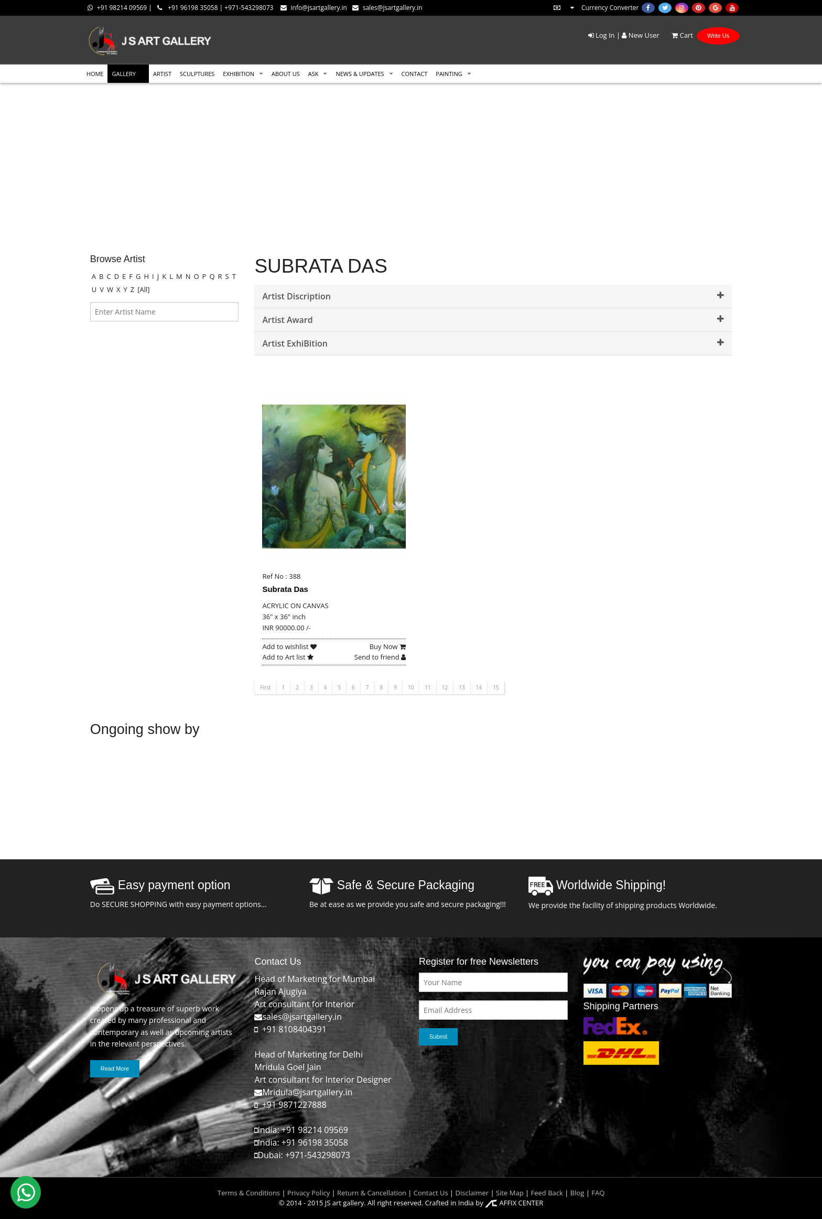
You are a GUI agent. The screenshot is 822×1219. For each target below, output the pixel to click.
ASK (313, 74)
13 (461, 687)
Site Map (509, 1193)
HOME (95, 74)
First (265, 687)
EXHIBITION (238, 74)
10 (411, 687)
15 (496, 687)
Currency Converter (595, 7)
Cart (677, 35)
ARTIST (162, 74)
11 (427, 687)
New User (640, 35)
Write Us (718, 36)
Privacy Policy (308, 1193)
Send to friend (380, 657)
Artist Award (493, 320)
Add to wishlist (289, 646)
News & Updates (360, 74)
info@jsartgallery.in (313, 7)
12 (445, 687)
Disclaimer (471, 1193)
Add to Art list (287, 657)
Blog (577, 1193)
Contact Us (431, 1193)
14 (479, 687)
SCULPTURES (197, 74)
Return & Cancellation (371, 1193)
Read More (115, 1068)
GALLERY (124, 74)
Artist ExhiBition (493, 343)
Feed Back (547, 1193)
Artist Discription (493, 296)
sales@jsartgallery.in (387, 7)
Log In (601, 35)
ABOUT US (286, 74)
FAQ (597, 1193)
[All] (143, 289)
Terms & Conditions (249, 1193)
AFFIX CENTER (514, 1202)
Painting (449, 74)
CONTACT (415, 74)
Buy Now (388, 646)
